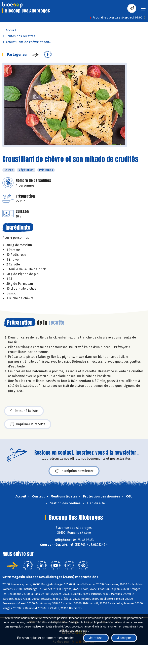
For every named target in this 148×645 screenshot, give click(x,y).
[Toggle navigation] (143, 9)
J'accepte (124, 638)
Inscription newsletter (74, 471)
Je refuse (96, 638)
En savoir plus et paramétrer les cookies (45, 638)
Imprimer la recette (27, 424)
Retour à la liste (24, 411)
